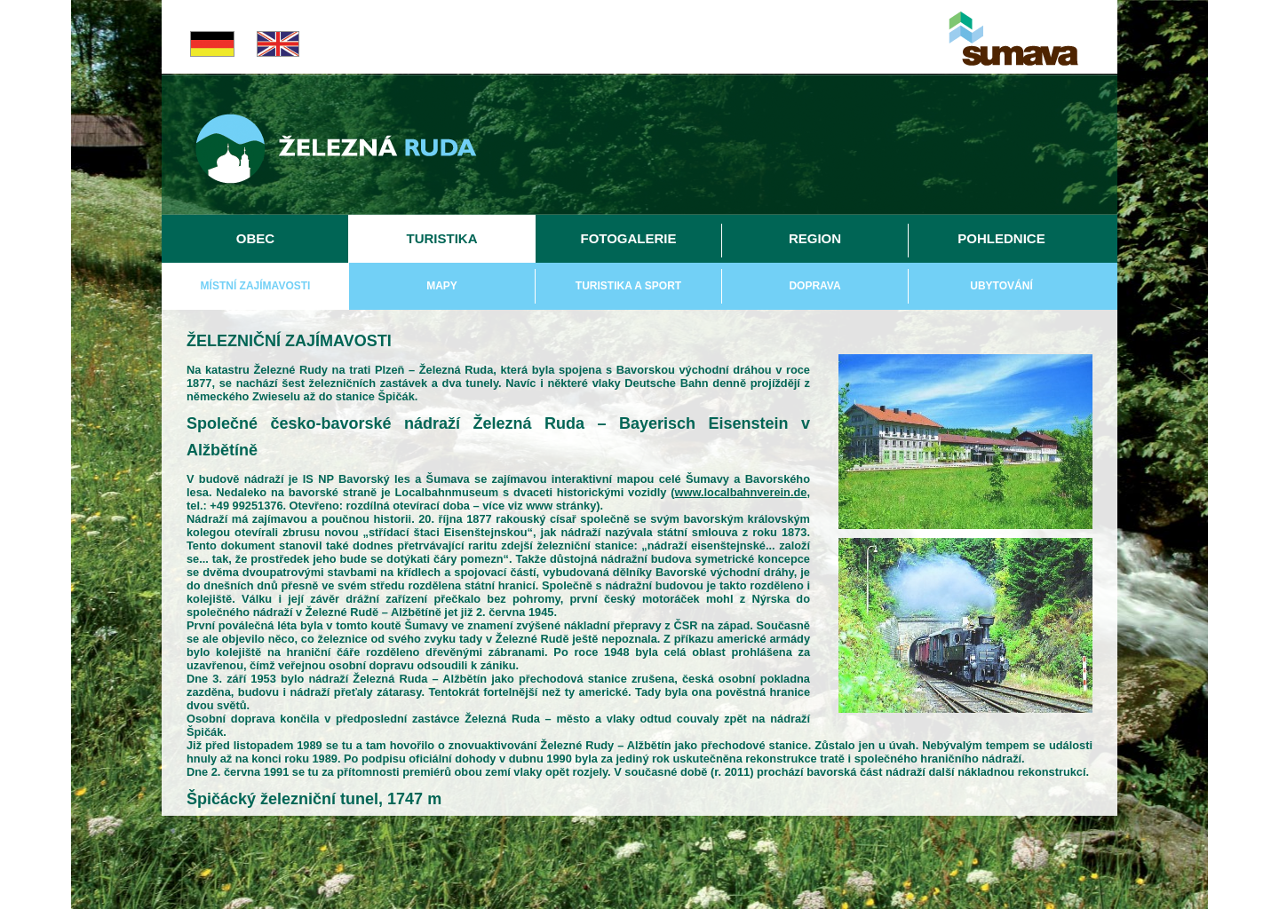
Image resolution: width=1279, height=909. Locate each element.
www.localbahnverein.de (741, 492)
